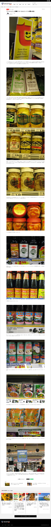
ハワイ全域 (11, 9)
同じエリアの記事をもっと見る (25, 516)
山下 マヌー (11, 14)
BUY (7, 9)
